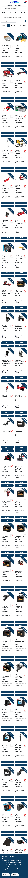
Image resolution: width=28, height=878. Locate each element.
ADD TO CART (7, 132)
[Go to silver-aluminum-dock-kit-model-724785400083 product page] (7, 50)
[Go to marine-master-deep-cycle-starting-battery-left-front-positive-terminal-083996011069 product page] (20, 714)
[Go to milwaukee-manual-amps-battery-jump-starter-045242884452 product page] (7, 120)
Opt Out (15, 875)
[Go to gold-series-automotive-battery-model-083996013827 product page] (7, 575)
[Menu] (2, 2)
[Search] (26, 8)
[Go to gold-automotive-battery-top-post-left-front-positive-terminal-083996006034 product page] (20, 295)
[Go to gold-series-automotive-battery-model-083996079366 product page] (20, 540)
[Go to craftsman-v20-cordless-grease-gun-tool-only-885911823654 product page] (7, 400)
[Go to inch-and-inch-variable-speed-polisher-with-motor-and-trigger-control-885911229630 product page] (20, 260)
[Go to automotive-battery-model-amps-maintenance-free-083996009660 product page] (20, 505)
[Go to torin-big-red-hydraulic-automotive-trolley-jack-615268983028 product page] (20, 225)
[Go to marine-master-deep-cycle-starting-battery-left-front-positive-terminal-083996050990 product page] (7, 749)
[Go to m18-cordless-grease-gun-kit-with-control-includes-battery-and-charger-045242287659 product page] (7, 85)
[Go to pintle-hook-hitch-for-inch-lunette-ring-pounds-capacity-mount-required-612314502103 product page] (20, 819)
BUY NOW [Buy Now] (7, 66)
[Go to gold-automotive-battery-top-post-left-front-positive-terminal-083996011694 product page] (7, 540)
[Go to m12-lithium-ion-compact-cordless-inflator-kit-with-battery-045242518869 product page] (7, 295)
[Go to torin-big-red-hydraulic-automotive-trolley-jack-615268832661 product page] (7, 190)
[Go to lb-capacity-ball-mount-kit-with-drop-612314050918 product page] (20, 784)
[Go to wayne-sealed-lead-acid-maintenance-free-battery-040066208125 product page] (20, 120)
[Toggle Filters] (26, 21)
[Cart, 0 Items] (25, 2)
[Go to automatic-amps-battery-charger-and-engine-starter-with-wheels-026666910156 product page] (7, 330)
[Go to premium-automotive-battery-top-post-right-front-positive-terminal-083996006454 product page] (20, 610)
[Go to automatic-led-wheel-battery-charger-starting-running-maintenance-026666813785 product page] (7, 365)
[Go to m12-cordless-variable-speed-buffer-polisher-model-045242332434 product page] (7, 505)
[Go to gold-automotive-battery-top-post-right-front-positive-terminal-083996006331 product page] (7, 645)
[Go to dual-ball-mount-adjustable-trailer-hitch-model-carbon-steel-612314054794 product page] (7, 260)
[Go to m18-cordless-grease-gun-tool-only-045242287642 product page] (20, 190)
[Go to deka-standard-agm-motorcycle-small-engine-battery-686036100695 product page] (7, 784)
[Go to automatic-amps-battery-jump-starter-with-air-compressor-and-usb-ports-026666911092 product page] (7, 714)
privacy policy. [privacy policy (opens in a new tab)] (5, 866)
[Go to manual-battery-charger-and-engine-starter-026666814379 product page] (20, 365)
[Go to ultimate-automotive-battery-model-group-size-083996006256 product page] (20, 435)
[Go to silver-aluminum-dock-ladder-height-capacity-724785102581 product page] (7, 155)
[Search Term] (14, 8)
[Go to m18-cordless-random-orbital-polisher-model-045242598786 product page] (20, 85)
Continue (5, 875)
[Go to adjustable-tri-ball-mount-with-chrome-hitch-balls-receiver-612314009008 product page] (7, 435)
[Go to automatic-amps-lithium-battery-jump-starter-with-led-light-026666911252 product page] (20, 575)
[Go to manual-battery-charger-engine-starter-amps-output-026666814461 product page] (7, 225)
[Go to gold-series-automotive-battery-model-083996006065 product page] (7, 679)
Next (24, 25)
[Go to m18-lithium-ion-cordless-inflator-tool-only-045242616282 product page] (20, 400)
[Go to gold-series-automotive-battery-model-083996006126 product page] (20, 645)
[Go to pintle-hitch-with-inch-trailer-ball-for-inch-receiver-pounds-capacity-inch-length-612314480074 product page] (7, 610)
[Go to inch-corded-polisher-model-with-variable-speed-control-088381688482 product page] (20, 50)
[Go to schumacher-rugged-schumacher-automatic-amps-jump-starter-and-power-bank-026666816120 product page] (20, 470)
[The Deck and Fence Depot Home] (14, 2)
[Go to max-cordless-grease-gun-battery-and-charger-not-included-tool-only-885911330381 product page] (20, 155)
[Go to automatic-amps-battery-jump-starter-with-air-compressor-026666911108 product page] (20, 330)
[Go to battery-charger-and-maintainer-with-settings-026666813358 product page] (7, 470)
